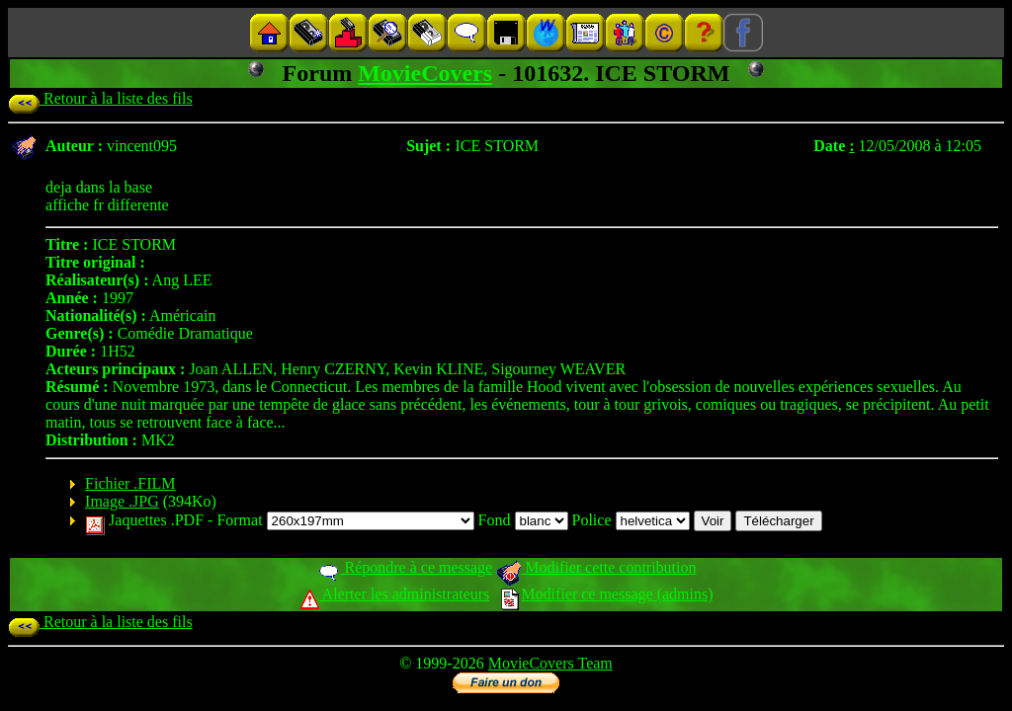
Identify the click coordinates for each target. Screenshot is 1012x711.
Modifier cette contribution (596, 567)
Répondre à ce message (404, 567)
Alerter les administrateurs (394, 594)
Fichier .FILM (130, 483)
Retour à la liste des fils (100, 98)
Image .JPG (122, 501)
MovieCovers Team (550, 663)
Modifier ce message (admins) (607, 594)
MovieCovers (425, 73)
